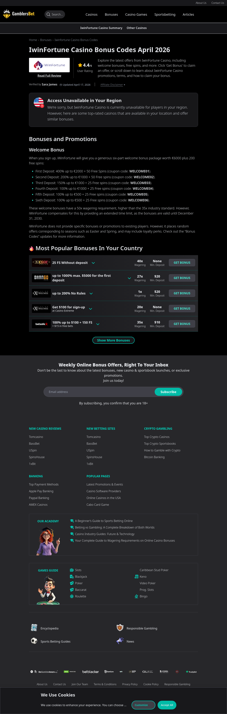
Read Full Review (49, 75)
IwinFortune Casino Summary (101, 28)
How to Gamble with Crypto (162, 450)
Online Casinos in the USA (104, 498)
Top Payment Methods (44, 484)
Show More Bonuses (113, 340)
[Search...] (54, 14)
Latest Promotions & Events (105, 484)
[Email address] (98, 391)
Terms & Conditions (105, 684)
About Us (201, 3)
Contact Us (218, 3)
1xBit (32, 464)
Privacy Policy (130, 684)
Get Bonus (182, 263)
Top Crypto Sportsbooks (160, 444)
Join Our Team (80, 684)
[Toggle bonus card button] (93, 262)
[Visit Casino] (18, 14)
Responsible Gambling (177, 684)
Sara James (49, 84)
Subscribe (168, 392)
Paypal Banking (39, 498)
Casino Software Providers (104, 491)
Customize (143, 705)
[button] (182, 262)
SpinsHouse (37, 457)
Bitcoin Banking (154, 457)
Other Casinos (137, 28)
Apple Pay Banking (41, 491)
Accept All (167, 705)
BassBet (34, 444)
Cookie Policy (150, 684)
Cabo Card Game (98, 505)
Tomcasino (36, 437)
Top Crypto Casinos (156, 437)
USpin (33, 450)
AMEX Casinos (38, 505)
